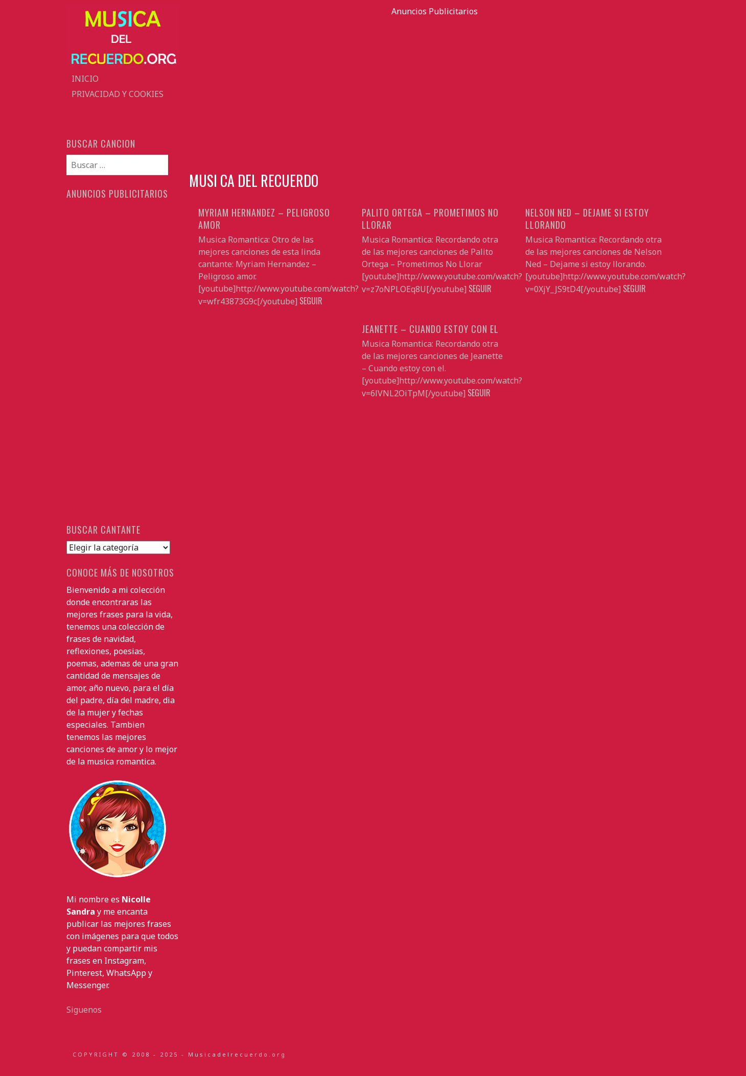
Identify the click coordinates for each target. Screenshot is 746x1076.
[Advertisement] (434, 88)
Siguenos (84, 1009)
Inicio (85, 78)
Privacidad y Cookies (118, 94)
